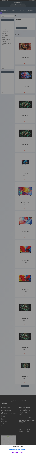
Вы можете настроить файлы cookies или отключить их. (17, 449)
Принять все (15, 452)
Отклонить (21, 452)
